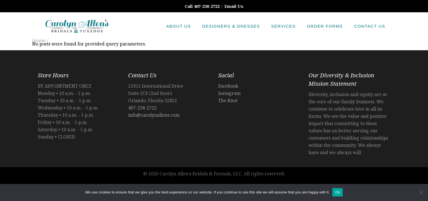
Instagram (229, 93)
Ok (337, 192)
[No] (421, 192)
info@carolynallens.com (154, 115)
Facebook (228, 86)
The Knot (227, 100)
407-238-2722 (142, 108)
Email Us (233, 6)
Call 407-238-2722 (202, 6)
